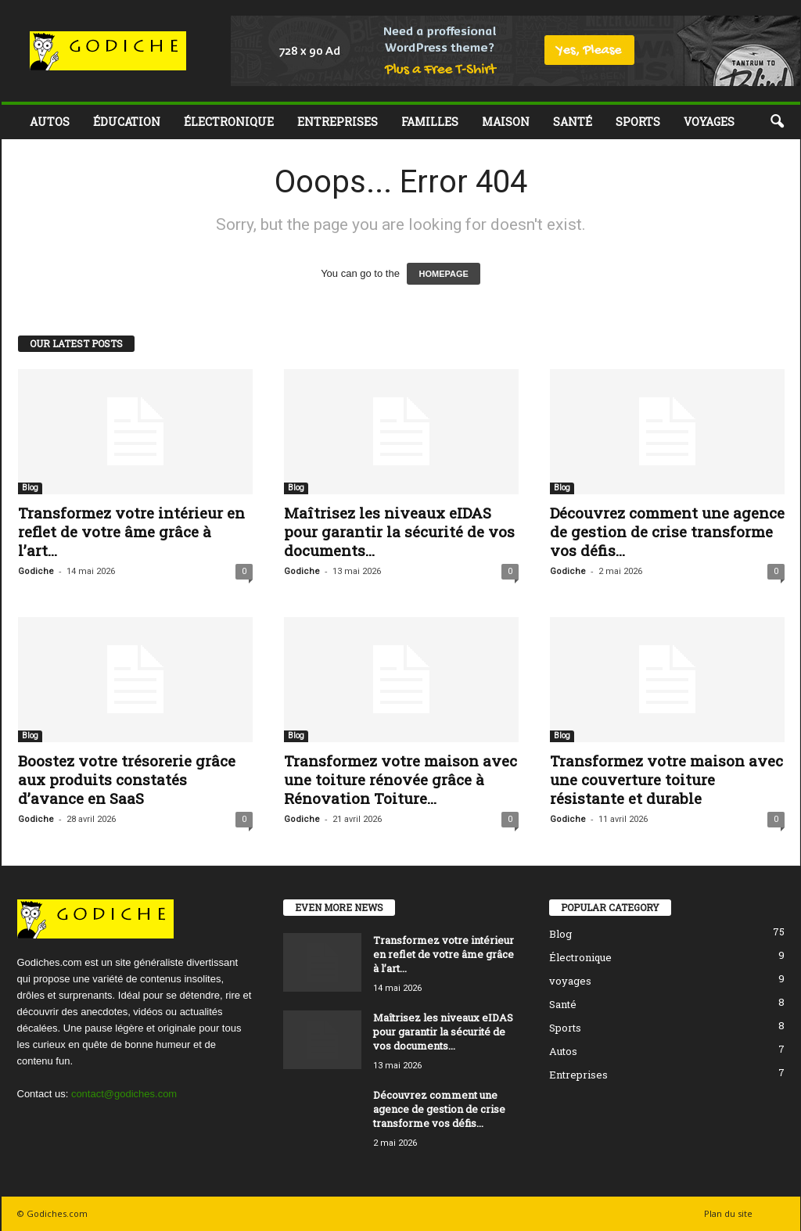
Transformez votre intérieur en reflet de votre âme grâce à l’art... (131, 531)
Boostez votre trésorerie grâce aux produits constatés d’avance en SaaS (126, 779)
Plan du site (728, 1213)
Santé (572, 121)
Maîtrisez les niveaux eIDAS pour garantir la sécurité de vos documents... (399, 531)
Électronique (229, 121)
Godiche (36, 571)
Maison (506, 121)
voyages (709, 121)
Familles (429, 121)
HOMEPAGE (443, 273)
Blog (30, 487)
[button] (777, 122)
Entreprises (337, 121)
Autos (50, 121)
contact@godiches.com (124, 1094)
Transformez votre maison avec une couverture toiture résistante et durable (666, 779)
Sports (638, 121)
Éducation (126, 121)
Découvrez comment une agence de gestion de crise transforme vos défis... (667, 531)
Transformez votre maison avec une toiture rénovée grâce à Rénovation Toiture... (400, 779)
